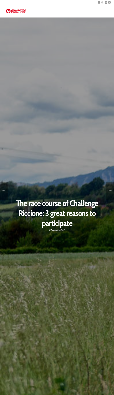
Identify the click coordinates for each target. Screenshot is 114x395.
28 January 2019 (57, 230)
